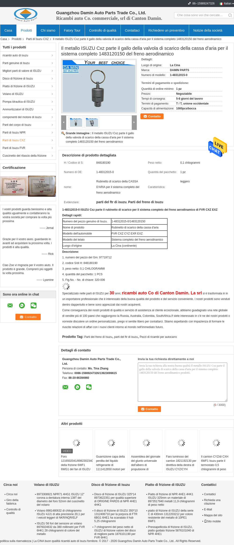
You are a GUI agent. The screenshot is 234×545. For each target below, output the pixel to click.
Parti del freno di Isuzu (98, 337)
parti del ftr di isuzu (126, 337)
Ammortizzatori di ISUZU (18, 109)
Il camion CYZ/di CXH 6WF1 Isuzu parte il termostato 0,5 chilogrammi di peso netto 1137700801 (214, 465)
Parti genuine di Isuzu (16, 63)
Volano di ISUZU (13, 94)
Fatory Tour (72, 30)
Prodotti (26, 30)
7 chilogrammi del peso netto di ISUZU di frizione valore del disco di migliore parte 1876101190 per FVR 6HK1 (115, 532)
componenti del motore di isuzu (22, 117)
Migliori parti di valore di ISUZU (22, 70)
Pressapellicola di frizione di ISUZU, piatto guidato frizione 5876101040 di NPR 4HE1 (171, 530)
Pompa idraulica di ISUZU (19, 101)
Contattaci (132, 30)
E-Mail (208, 509)
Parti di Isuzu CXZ (37, 39)
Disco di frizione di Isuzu (18, 78)
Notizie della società (208, 30)
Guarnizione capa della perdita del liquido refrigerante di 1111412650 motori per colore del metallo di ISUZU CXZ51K (110, 467)
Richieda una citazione (212, 501)
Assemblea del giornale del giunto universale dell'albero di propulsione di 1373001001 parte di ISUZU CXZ (145, 467)
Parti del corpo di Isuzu (17, 124)
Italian (227, 3)
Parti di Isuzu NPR (14, 132)
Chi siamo (48, 30)
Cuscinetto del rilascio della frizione (24, 155)
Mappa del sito (213, 515)
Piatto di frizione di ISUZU (19, 86)
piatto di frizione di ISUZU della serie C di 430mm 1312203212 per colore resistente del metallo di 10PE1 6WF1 (170, 516)
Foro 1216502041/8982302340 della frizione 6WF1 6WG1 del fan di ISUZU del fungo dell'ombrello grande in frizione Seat (77, 467)
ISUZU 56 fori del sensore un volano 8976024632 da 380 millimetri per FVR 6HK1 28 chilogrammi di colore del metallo (61, 529)
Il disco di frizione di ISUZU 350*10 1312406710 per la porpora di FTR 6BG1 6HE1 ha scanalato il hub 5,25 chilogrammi (116, 516)
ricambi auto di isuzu (15, 55)
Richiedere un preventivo (166, 30)
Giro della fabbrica (12, 501)
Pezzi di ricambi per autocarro (158, 337)
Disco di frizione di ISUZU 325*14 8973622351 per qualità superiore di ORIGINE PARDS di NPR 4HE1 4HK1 (115, 499)
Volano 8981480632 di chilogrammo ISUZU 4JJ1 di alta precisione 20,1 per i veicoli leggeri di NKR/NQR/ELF (61, 514)
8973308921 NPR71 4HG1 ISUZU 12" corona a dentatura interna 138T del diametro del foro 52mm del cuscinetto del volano (60, 499)
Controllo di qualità (102, 30)
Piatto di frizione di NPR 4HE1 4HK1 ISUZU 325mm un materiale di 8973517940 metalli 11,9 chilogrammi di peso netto (171, 499)
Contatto (154, 116)
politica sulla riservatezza (15, 541)
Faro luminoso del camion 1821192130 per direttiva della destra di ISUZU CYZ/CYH (181, 463)
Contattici (210, 494)
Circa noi (11, 494)
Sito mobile (212, 521)
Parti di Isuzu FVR (14, 148)
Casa (8, 30)
